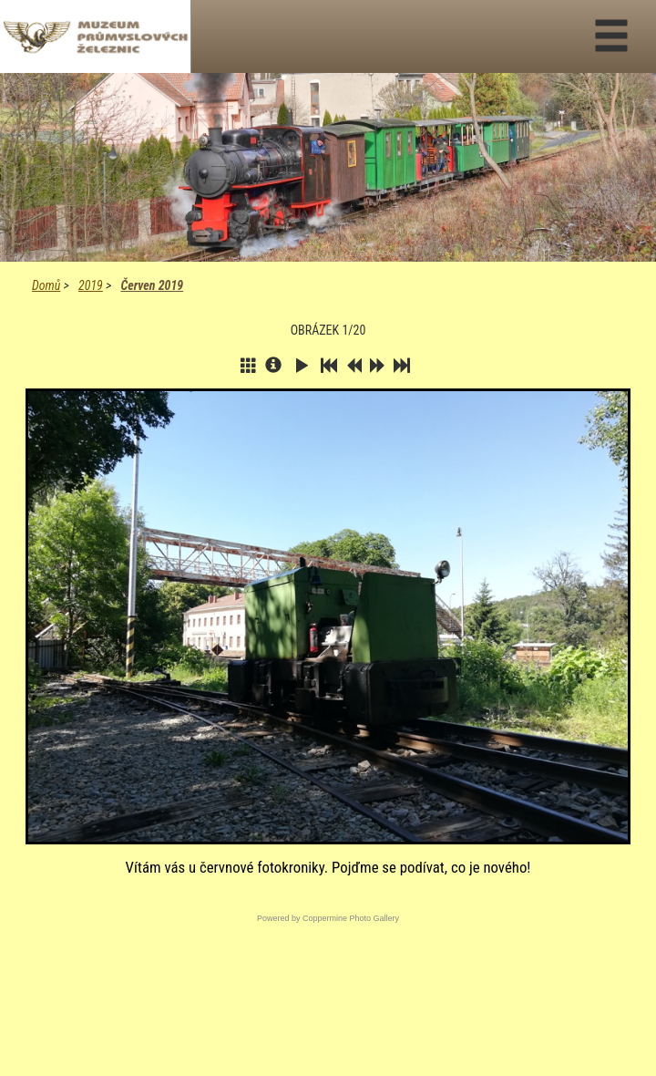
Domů (46, 285)
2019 (90, 285)
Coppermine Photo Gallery (350, 918)
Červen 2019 (151, 285)
